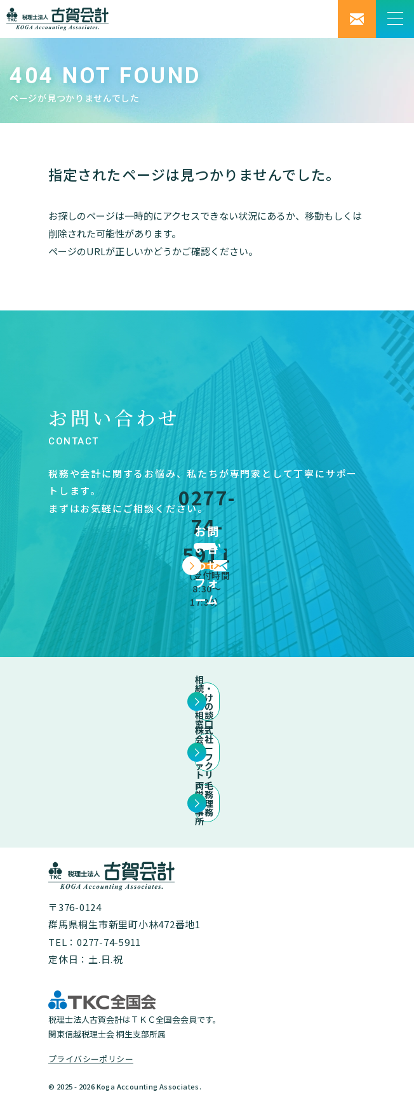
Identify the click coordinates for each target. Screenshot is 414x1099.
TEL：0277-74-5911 (94, 942)
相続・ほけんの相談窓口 (206, 701)
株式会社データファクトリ (207, 752)
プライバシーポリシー (90, 1059)
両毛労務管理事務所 (207, 803)
